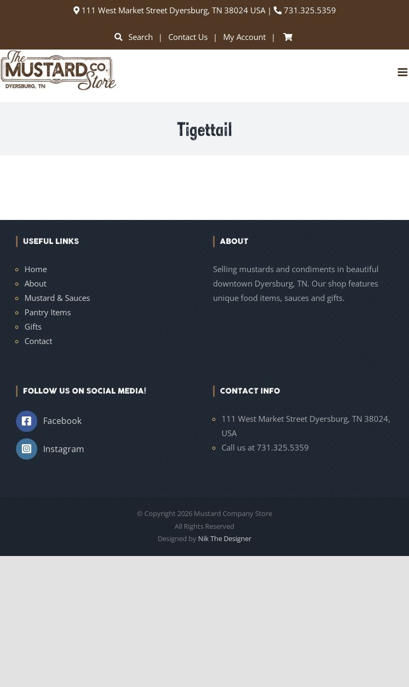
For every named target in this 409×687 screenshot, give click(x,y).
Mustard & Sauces (57, 297)
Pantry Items (47, 312)
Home (35, 269)
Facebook (62, 421)
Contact (38, 341)
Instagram (63, 449)
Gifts (33, 326)
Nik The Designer (224, 538)
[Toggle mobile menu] (403, 72)
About (35, 283)
